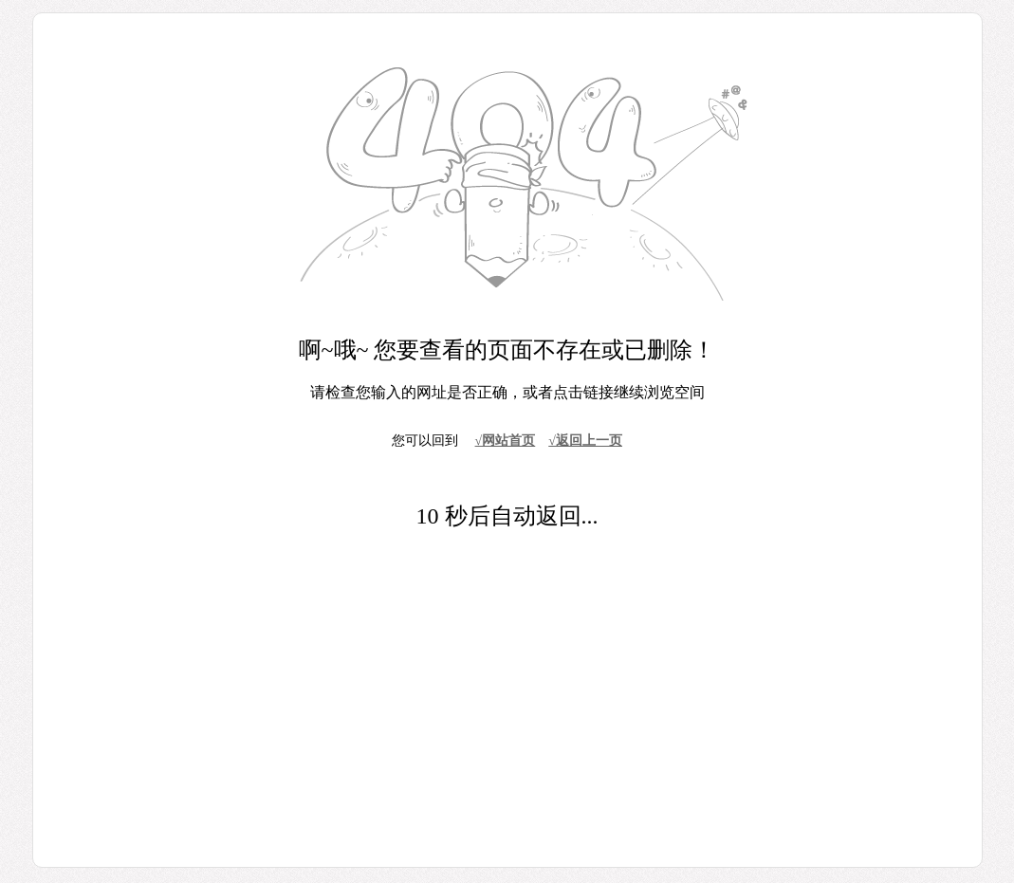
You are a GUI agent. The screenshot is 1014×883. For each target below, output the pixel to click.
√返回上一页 (585, 440)
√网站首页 (505, 440)
